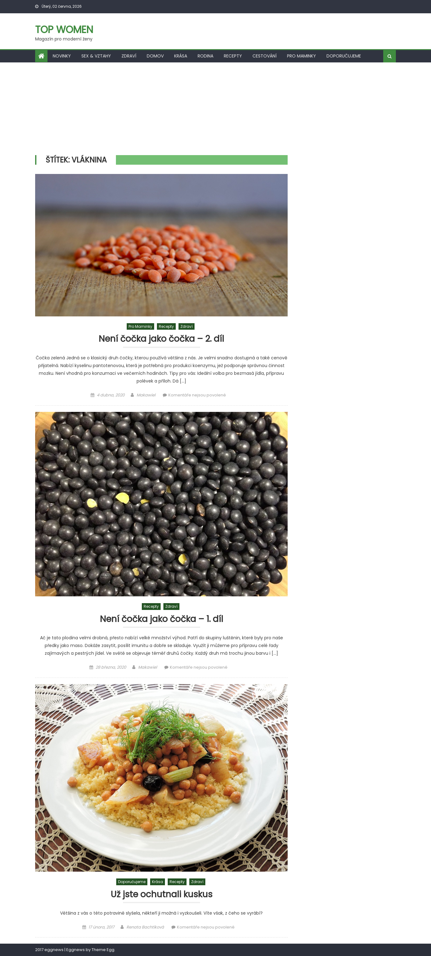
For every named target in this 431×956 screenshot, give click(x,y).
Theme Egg (103, 950)
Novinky (62, 56)
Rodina (205, 56)
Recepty (233, 56)
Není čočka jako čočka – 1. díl (161, 619)
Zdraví (128, 56)
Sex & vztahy (96, 56)
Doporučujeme (343, 56)
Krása (180, 56)
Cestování (264, 56)
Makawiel (146, 395)
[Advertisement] (215, 109)
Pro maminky (301, 56)
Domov (155, 56)
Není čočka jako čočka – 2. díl (161, 339)
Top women (64, 29)
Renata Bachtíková (145, 927)
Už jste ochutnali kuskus (161, 894)
